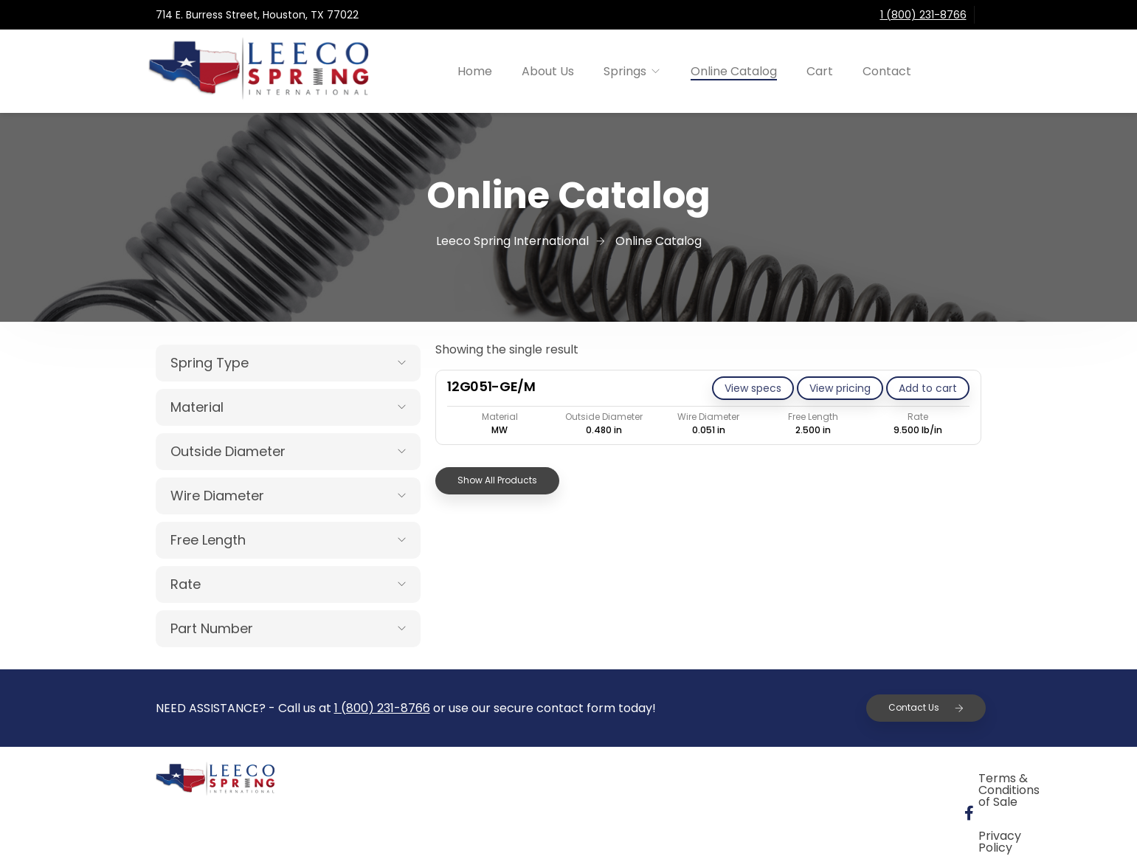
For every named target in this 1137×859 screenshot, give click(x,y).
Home (474, 71)
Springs (625, 71)
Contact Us (926, 707)
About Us (548, 71)
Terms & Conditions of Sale (747, 780)
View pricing (840, 388)
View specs (753, 388)
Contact (887, 71)
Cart (819, 71)
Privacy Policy (901, 780)
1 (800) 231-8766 (923, 14)
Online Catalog (734, 71)
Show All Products (497, 480)
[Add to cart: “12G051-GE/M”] (928, 388)
